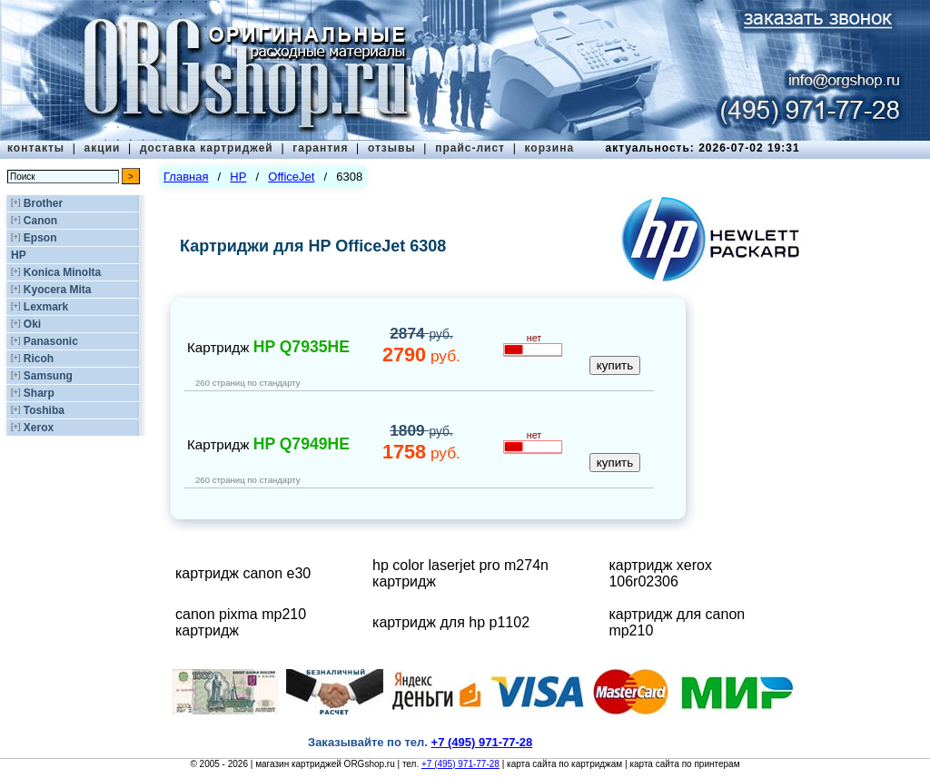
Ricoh (39, 358)
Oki (32, 324)
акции (102, 148)
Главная (185, 176)
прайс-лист (470, 148)
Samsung (48, 375)
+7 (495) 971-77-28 (460, 764)
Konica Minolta (62, 272)
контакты (35, 148)
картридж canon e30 (243, 573)
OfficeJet (291, 176)
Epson (40, 237)
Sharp (39, 393)
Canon (40, 220)
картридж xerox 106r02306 (660, 573)
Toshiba (44, 410)
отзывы (392, 148)
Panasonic (51, 341)
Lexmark (46, 306)
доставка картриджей (206, 148)
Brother (43, 203)
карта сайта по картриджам (564, 764)
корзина (549, 148)
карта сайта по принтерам (684, 764)
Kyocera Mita (58, 289)
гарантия (320, 148)
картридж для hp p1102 (450, 622)
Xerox (39, 427)
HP (18, 255)
